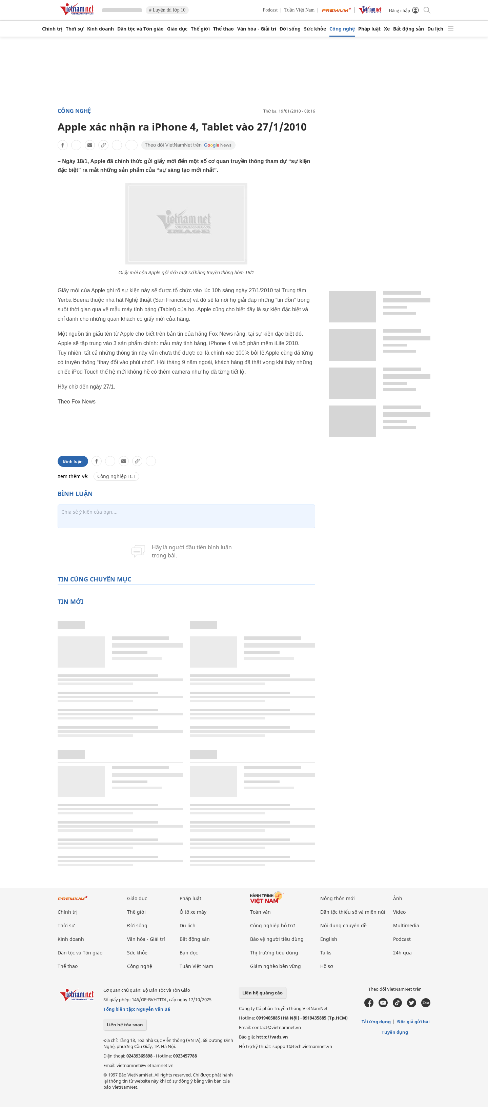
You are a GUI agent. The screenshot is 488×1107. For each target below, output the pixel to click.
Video (399, 912)
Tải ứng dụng (376, 1022)
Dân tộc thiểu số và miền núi (352, 912)
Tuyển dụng (395, 1032)
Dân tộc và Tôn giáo (140, 28)
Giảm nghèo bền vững (275, 966)
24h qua (402, 952)
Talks (325, 952)
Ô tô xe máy (193, 912)
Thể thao (223, 28)
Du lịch (435, 28)
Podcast (270, 10)
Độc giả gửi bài (413, 1022)
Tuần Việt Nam (299, 10)
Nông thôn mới (337, 898)
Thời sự (75, 28)
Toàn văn (260, 912)
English (328, 939)
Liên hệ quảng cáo (262, 993)
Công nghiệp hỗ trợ (272, 925)
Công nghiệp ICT (116, 476)
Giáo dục (177, 28)
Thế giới (200, 28)
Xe (387, 28)
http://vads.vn (272, 1037)
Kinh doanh (100, 28)
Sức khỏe (315, 28)
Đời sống (290, 28)
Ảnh (397, 898)
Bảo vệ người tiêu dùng (277, 939)
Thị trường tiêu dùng (274, 952)
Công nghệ (342, 28)
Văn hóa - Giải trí (256, 28)
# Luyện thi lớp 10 (167, 10)
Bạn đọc (189, 952)
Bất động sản (408, 28)
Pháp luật (369, 28)
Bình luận (73, 461)
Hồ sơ (326, 966)
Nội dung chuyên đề (343, 925)
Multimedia (406, 925)
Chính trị (52, 28)
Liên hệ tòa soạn (125, 1025)
